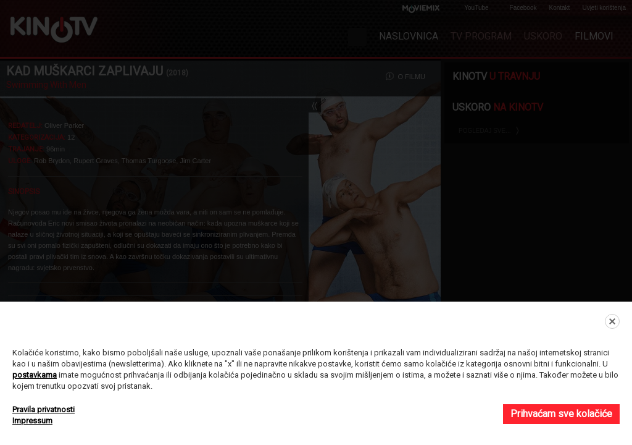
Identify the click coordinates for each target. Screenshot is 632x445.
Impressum (32, 420)
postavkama (34, 374)
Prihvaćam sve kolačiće (561, 414)
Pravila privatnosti (43, 409)
